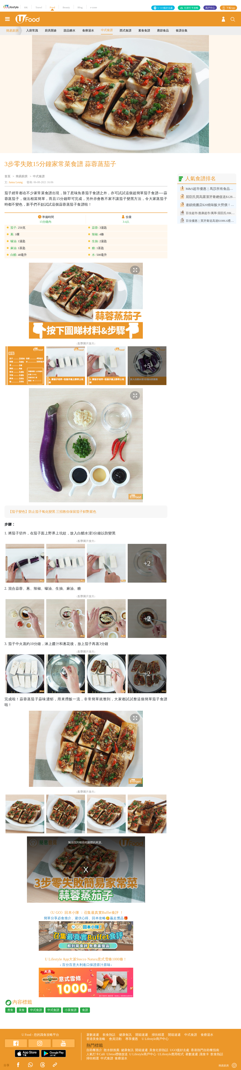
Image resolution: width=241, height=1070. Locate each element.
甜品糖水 (69, 30)
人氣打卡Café (95, 1054)
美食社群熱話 (158, 1050)
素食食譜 (144, 30)
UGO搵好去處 (179, 1050)
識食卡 (204, 1054)
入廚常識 (32, 30)
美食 (22, 1010)
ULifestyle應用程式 (171, 1054)
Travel (38, 7)
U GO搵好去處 (165, 7)
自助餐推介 (94, 1050)
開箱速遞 (141, 1035)
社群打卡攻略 (191, 7)
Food (52, 7)
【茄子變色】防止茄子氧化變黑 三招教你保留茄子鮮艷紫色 (55, 512)
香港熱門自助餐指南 (205, 1050)
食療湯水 (88, 30)
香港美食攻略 (95, 1039)
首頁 (7, 176)
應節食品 (163, 30)
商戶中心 (210, 7)
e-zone (93, 7)
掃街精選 (158, 1035)
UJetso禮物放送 (117, 1054)
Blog (80, 7)
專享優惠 (131, 1039)
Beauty (66, 7)
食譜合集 (181, 30)
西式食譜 (125, 30)
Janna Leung (16, 182)
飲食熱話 (109, 1035)
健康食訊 (125, 1035)
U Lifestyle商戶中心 (155, 1039)
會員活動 (115, 1039)
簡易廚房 (12, 30)
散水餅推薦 (111, 1050)
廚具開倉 (51, 30)
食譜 (85, 1010)
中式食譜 (107, 30)
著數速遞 (92, 1035)
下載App (230, 7)
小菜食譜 (71, 1010)
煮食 (10, 1010)
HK (26, 7)
